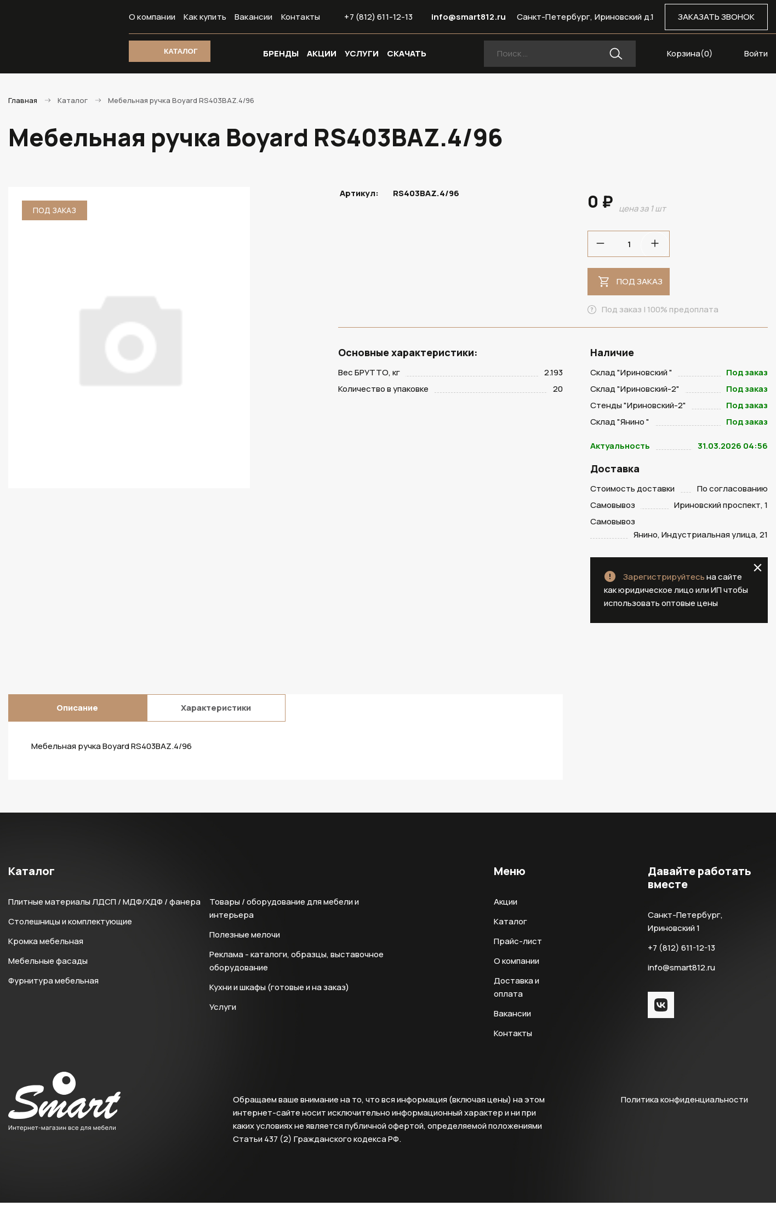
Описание (77, 711)
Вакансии (254, 16)
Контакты (301, 16)
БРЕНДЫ (281, 53)
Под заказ (640, 281)
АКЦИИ (321, 53)
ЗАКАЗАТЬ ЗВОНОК (716, 16)
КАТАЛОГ (180, 51)
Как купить (205, 16)
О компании (152, 16)
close (758, 571)
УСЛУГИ (362, 53)
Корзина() (690, 53)
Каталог (510, 924)
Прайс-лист (518, 944)
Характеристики (216, 711)
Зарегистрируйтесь (664, 580)
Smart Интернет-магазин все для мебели (64, 37)
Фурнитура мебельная (53, 984)
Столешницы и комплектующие (70, 924)
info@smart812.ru (468, 16)
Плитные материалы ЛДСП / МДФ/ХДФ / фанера (104, 905)
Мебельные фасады (48, 964)
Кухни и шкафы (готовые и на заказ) (279, 990)
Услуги (222, 1010)
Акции (505, 905)
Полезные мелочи (244, 938)
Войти (756, 53)
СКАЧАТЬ (406, 53)
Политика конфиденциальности (684, 1102)
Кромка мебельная (45, 944)
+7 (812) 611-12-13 (378, 16)
